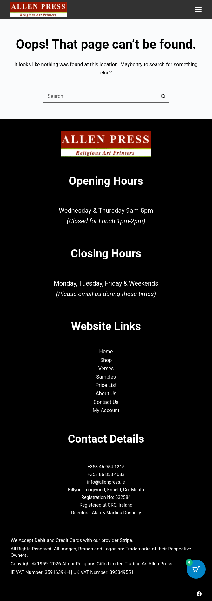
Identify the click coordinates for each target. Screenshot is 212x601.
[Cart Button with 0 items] (196, 569)
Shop (106, 360)
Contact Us (106, 402)
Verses (106, 368)
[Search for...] (100, 96)
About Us (106, 393)
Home (106, 352)
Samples (106, 377)
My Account (106, 410)
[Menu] (198, 9)
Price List (106, 385)
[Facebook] (199, 593)
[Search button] (163, 96)
